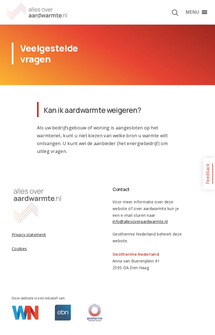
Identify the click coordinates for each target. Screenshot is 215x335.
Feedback (207, 173)
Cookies (19, 248)
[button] (192, 12)
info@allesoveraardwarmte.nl (140, 221)
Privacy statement (29, 234)
